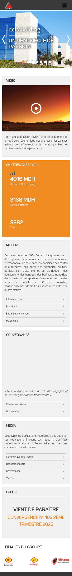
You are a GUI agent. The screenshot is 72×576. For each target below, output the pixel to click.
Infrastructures (14, 299)
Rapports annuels (15, 464)
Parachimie (12, 321)
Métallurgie (12, 306)
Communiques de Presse (19, 457)
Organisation (13, 411)
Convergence (13, 471)
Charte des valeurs (16, 404)
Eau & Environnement (18, 314)
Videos (9, 478)
